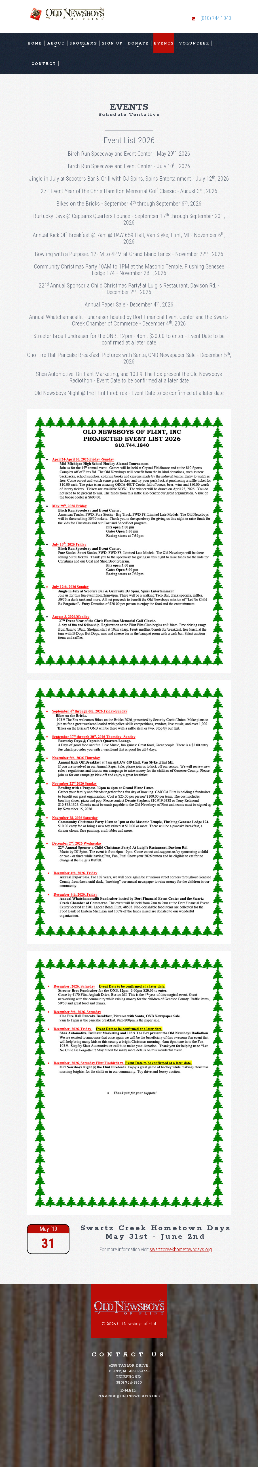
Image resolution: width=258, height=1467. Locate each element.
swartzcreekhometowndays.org (181, 1249)
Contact (43, 64)
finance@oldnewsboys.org (128, 1396)
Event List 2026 (129, 140)
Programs (83, 43)
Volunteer (194, 43)
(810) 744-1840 (128, 1383)
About (56, 43)
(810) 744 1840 (215, 18)
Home (35, 43)
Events (164, 43)
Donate (138, 43)
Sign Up (112, 43)
